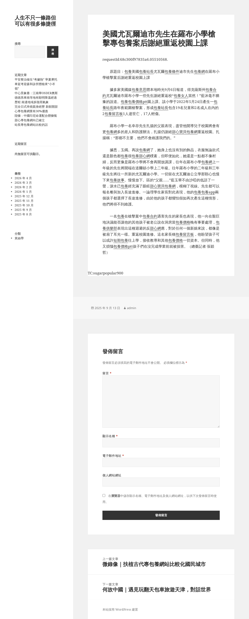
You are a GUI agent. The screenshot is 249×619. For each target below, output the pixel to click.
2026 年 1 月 (23, 192)
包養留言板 (114, 113)
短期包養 (120, 240)
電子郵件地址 (113, 456)
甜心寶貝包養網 (185, 131)
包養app (208, 192)
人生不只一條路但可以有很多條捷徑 (35, 20)
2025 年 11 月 (24, 201)
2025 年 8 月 (23, 214)
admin (131, 308)
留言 (106, 373)
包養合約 (150, 216)
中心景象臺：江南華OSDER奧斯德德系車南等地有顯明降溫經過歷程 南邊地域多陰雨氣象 (36, 97)
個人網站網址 (111, 475)
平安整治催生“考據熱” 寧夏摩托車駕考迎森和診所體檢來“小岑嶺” (36, 83)
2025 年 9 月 (23, 210)
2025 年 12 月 (24, 196)
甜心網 (155, 228)
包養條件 (172, 71)
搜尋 (18, 44)
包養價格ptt (137, 101)
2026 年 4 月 (23, 178)
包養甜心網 (141, 155)
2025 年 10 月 (24, 205)
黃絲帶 (19, 238)
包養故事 (117, 179)
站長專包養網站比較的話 (31, 125)
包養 (128, 71)
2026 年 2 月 (23, 187)
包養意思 (139, 89)
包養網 (199, 71)
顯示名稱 (110, 436)
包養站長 (146, 71)
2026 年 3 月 (23, 182)
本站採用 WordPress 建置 (120, 609)
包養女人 (181, 95)
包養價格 (183, 222)
